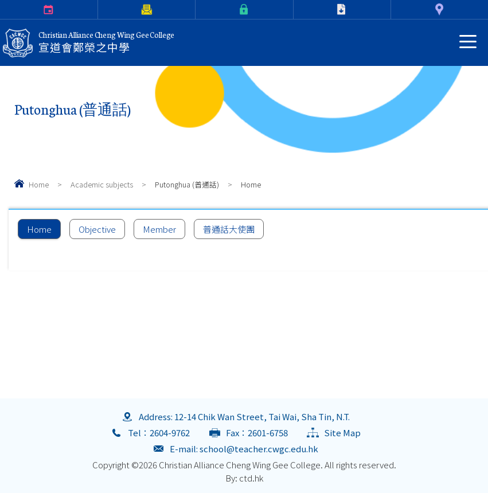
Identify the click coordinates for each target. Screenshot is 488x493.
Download (296, 9)
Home (39, 184)
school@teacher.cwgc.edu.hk (259, 449)
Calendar (2, 9)
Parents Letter (100, 9)
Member (159, 229)
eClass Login (198, 9)
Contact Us (393, 9)
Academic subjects (102, 184)
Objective (97, 229)
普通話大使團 (229, 229)
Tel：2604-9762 (159, 433)
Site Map (342, 433)
